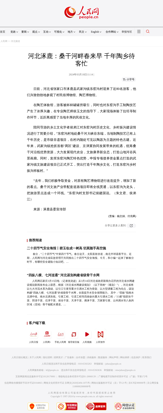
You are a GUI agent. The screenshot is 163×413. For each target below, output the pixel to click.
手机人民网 (60, 336)
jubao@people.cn (113, 364)
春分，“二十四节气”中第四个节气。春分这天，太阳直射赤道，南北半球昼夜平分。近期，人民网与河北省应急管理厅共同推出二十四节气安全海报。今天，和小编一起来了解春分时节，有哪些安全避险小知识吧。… (80, 258)
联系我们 (146, 357)
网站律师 (124, 357)
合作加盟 (80, 357)
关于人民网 (35, 357)
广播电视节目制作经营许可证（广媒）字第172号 (123, 376)
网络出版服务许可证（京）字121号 (109, 383)
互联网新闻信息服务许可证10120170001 (35, 376)
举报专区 (127, 31)
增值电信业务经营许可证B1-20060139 (77, 376)
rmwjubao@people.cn (125, 370)
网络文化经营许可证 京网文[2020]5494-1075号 (67, 383)
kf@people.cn (52, 370)
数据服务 (102, 357)
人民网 (3, 41)
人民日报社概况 (20, 357)
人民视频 (87, 336)
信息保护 (135, 357)
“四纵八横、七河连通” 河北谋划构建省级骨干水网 (63, 275)
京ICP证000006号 (137, 383)
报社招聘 (47, 357)
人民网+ (47, 336)
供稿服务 (91, 357)
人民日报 (33, 336)
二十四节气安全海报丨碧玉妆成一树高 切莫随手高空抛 (66, 248)
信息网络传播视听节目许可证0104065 (23, 383)
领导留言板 (73, 336)
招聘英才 (58, 357)
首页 (2, 31)
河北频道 (15, 41)
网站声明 (113, 357)
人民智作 (100, 336)
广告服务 (69, 357)
